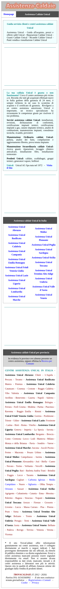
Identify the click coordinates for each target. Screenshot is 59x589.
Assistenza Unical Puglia (43, 245)
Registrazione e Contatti (39, 580)
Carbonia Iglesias (36, 480)
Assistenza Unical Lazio (16, 275)
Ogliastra (32, 484)
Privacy (35, 582)
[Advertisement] (30, 66)
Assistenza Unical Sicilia (43, 257)
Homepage (9, 14)
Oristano (9, 489)
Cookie (24, 582)
